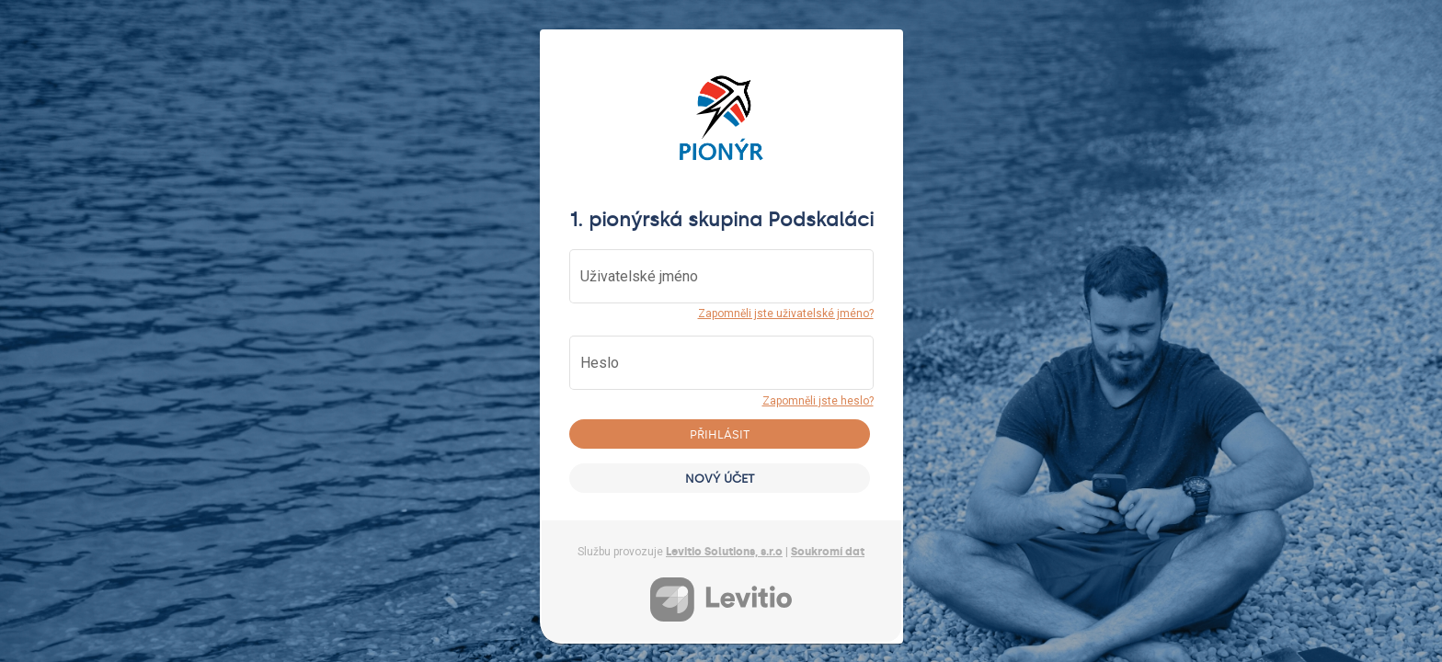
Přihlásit (720, 434)
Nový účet (719, 478)
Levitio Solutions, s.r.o (724, 551)
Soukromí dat (827, 551)
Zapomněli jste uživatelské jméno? (786, 313)
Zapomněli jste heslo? (818, 400)
